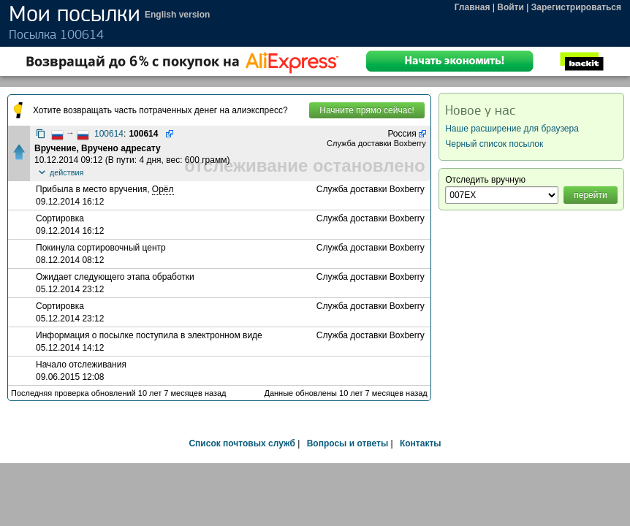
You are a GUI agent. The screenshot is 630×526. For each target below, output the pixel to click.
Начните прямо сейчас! (366, 110)
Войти (510, 7)
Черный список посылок (494, 144)
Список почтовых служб (242, 443)
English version (177, 14)
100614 (109, 134)
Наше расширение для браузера (512, 128)
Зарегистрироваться (576, 7)
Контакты (420, 443)
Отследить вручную (485, 180)
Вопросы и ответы (347, 443)
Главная (472, 7)
